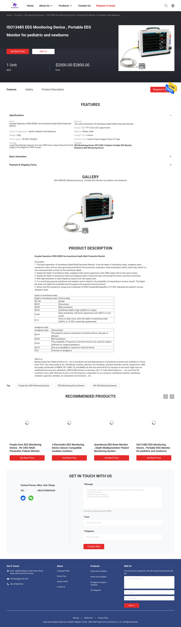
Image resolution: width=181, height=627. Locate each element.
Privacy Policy (103, 618)
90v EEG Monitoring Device (105, 385)
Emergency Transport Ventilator (98, 583)
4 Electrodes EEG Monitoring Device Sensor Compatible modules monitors (68, 447)
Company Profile (63, 571)
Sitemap (76, 618)
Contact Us (61, 587)
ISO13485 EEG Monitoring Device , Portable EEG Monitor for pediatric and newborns (153, 447)
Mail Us (43, 51)
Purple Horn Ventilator (98, 571)
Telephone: (89, 531)
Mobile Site (88, 618)
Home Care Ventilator (98, 577)
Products (18, 15)
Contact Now (93, 546)
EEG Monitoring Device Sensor (71, 385)
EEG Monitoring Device (34, 15)
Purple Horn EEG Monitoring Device (34, 385)
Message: (89, 484)
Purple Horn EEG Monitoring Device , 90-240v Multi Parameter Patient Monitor (25, 447)
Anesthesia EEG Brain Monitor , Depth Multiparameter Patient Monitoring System (111, 447)
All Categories (95, 590)
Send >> (132, 605)
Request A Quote (162, 89)
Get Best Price (18, 51)
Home (9, 15)
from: (87, 517)
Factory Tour (61, 576)
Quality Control (62, 582)
